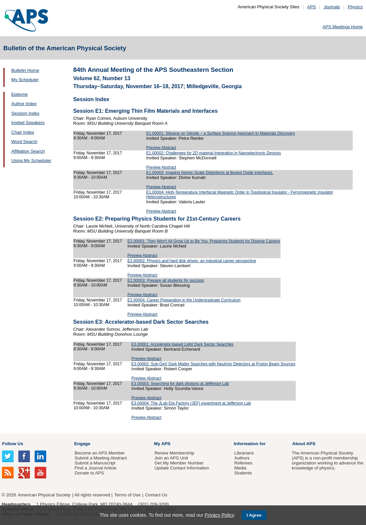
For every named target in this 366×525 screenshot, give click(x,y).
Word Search (24, 141)
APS (311, 6)
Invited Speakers (28, 122)
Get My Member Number (179, 462)
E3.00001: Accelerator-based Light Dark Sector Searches (182, 344)
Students (243, 472)
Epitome (19, 94)
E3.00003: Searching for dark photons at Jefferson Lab (180, 383)
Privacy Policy (219, 515)
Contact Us (156, 494)
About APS (303, 443)
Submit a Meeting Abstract (101, 457)
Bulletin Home (25, 70)
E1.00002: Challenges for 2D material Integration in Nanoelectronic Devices (213, 153)
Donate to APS (89, 472)
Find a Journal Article (95, 467)
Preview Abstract (161, 147)
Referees (243, 462)
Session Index (25, 113)
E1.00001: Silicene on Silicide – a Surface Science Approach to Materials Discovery (220, 133)
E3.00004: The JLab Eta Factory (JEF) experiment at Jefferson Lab (191, 403)
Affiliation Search (28, 151)
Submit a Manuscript (95, 462)
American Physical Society (44, 494)
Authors (242, 457)
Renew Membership (174, 452)
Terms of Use (127, 494)
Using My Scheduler (31, 160)
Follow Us (12, 443)
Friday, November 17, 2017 (98, 133)
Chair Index (22, 132)
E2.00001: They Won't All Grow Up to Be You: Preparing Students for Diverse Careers (203, 241)
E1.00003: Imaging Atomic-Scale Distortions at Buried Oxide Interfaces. (209, 172)
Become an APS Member (100, 452)
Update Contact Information (181, 467)
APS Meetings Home (342, 26)
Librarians (244, 452)
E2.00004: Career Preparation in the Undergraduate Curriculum (184, 300)
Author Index (24, 103)
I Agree (254, 515)
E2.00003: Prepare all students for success (165, 280)
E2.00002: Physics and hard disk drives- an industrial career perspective (191, 261)
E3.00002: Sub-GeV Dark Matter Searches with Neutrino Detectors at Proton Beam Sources (213, 364)
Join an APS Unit (171, 457)
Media (240, 467)
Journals (332, 6)
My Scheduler (25, 79)
